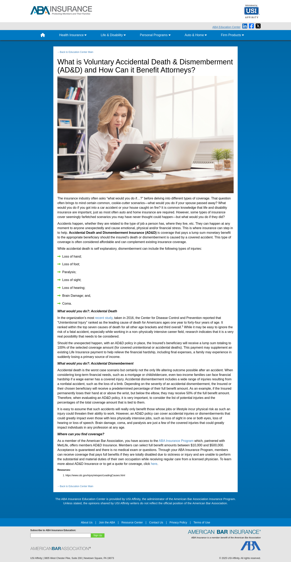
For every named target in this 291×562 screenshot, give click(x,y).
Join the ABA (107, 522)
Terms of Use (201, 522)
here (154, 464)
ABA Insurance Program (176, 440)
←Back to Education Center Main (75, 52)
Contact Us (156, 522)
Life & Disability (113, 35)
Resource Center (132, 522)
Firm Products (232, 35)
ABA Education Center (226, 27)
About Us (87, 522)
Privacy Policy (178, 522)
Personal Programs (155, 35)
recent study (103, 318)
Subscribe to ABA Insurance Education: (53, 530)
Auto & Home (196, 35)
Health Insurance (72, 35)
